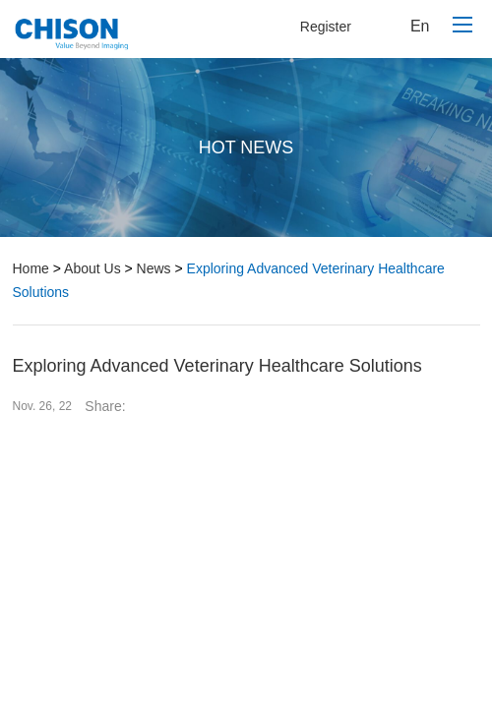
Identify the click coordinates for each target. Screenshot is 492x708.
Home (31, 268)
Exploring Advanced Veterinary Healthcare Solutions (229, 280)
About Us (92, 268)
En (420, 26)
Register (325, 26)
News (154, 268)
